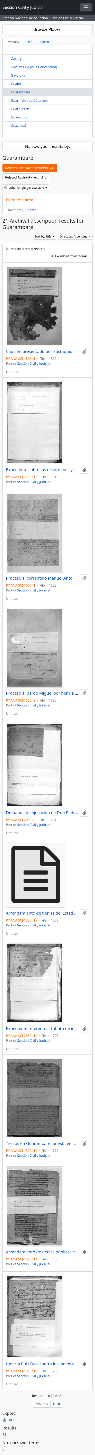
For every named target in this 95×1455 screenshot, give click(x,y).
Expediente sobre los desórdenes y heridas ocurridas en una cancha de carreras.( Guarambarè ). (42, 469)
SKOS (9, 1420)
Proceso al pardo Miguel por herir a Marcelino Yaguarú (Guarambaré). (42, 693)
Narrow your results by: (47, 146)
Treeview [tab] (12, 42)
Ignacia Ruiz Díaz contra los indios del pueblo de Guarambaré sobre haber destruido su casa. (42, 1363)
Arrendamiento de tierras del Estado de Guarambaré (42, 913)
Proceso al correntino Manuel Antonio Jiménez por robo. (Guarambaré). (42, 578)
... (12, 50)
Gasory (16, 58)
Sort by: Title (43, 236)
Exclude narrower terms (69, 256)
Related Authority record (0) (26, 177)
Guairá (16, 83)
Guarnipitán (20, 109)
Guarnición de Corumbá (29, 100)
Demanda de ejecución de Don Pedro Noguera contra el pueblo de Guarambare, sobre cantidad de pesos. (42, 812)
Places (31, 210)
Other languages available (24, 188)
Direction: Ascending (74, 236)
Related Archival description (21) (29, 168)
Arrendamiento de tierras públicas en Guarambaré (42, 1252)
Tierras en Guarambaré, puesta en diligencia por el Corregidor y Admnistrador (42, 1143)
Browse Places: (47, 29)
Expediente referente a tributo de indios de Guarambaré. (42, 1028)
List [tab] (29, 42)
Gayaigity (18, 75)
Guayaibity (19, 117)
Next (56, 1403)
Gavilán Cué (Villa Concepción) (34, 67)
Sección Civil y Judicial (33, 363)
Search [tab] (44, 42)
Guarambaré (20, 92)
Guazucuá (18, 125)
